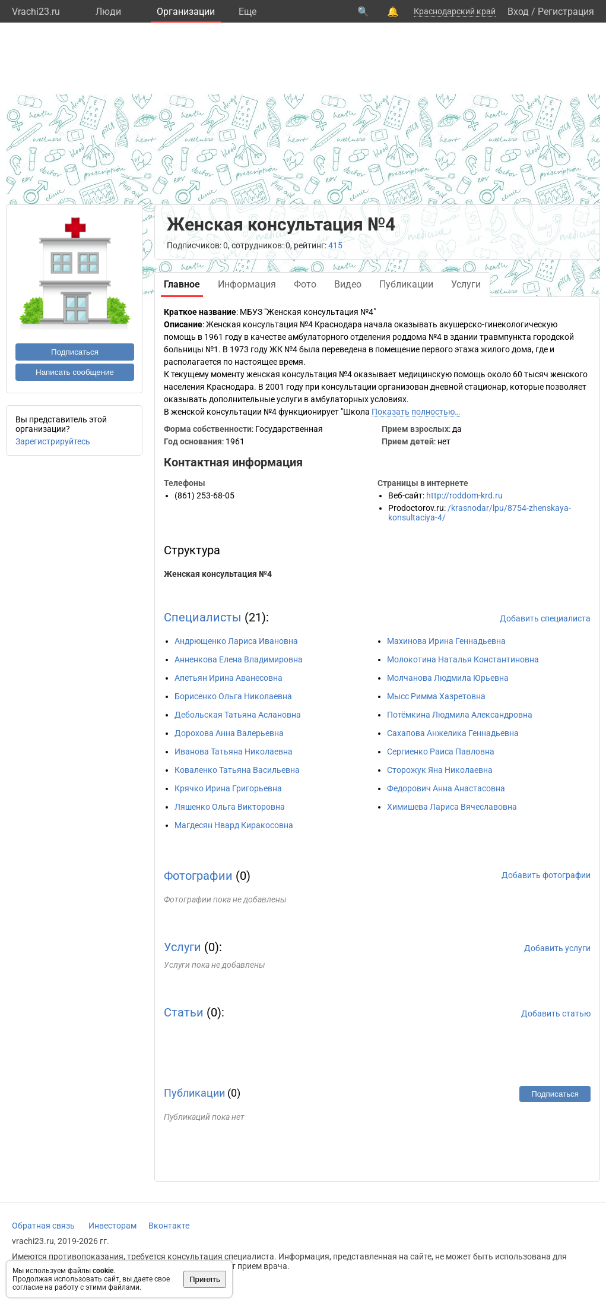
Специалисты (203, 617)
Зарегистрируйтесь (52, 441)
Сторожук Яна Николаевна (440, 770)
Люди (108, 11)
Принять (204, 1279)
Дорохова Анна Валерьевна (229, 733)
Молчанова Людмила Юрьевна (448, 678)
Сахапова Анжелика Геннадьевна (453, 733)
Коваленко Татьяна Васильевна (237, 770)
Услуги (182, 947)
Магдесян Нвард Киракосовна (233, 825)
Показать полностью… (416, 411)
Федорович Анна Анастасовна (446, 788)
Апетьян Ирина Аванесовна (228, 678)
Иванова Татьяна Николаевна (233, 751)
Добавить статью (556, 1013)
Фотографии (198, 876)
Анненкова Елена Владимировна (238, 659)
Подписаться (75, 352)
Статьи (184, 1012)
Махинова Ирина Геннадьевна (446, 641)
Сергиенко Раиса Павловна (440, 751)
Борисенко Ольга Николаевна (233, 696)
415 (335, 245)
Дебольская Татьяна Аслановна (237, 714)
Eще (247, 11)
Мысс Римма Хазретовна (436, 696)
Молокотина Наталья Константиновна (463, 659)
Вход (518, 11)
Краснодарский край (455, 11)
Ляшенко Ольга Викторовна (229, 807)
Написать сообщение (75, 372)
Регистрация (566, 11)
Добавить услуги (557, 948)
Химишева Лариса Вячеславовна (452, 807)
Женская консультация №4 (218, 574)
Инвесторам (112, 1225)
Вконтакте (168, 1225)
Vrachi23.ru (36, 11)
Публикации (194, 1093)
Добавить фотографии (546, 875)
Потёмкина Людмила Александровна (459, 714)
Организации (186, 11)
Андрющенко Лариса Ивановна (236, 641)
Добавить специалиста (545, 618)
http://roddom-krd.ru (464, 495)
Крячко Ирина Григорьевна (228, 788)
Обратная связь (43, 1225)
